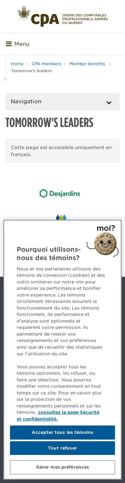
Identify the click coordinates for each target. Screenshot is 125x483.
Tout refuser (62, 448)
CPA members (46, 63)
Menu (17, 44)
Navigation (26, 101)
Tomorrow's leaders (31, 70)
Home (17, 63)
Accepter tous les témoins (62, 432)
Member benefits (87, 63)
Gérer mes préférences (62, 467)
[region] (62, 350)
